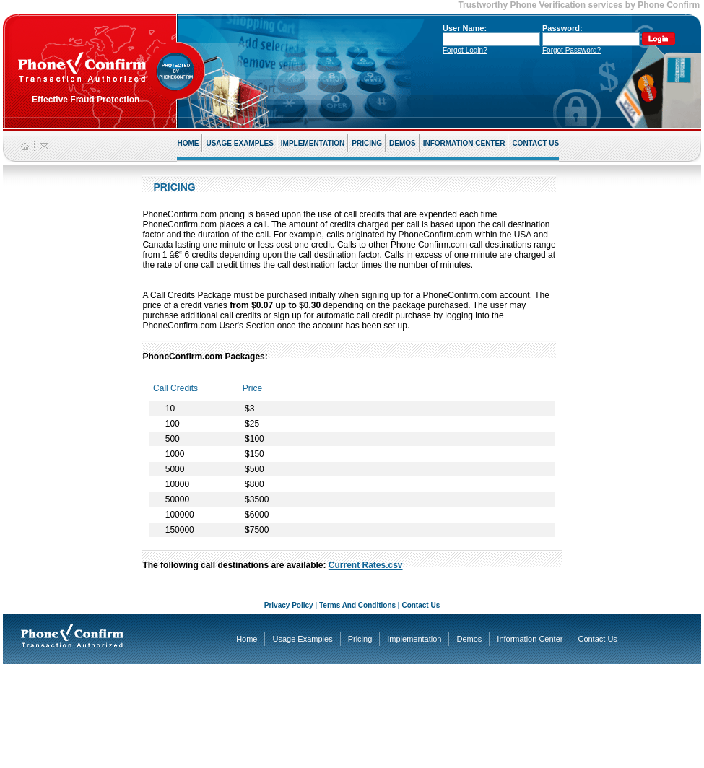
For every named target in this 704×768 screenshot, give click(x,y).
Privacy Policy (288, 605)
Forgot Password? (571, 50)
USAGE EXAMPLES (239, 143)
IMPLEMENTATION (313, 143)
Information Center (529, 638)
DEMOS (402, 143)
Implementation (414, 638)
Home (246, 638)
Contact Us (420, 605)
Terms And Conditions (357, 605)
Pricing (360, 638)
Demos (469, 638)
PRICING (367, 143)
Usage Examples (302, 638)
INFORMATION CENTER (464, 143)
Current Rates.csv (366, 565)
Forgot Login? (465, 50)
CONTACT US (535, 143)
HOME (188, 143)
